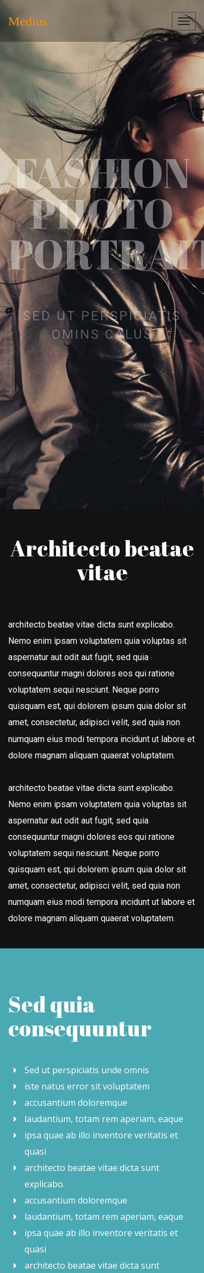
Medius (27, 21)
